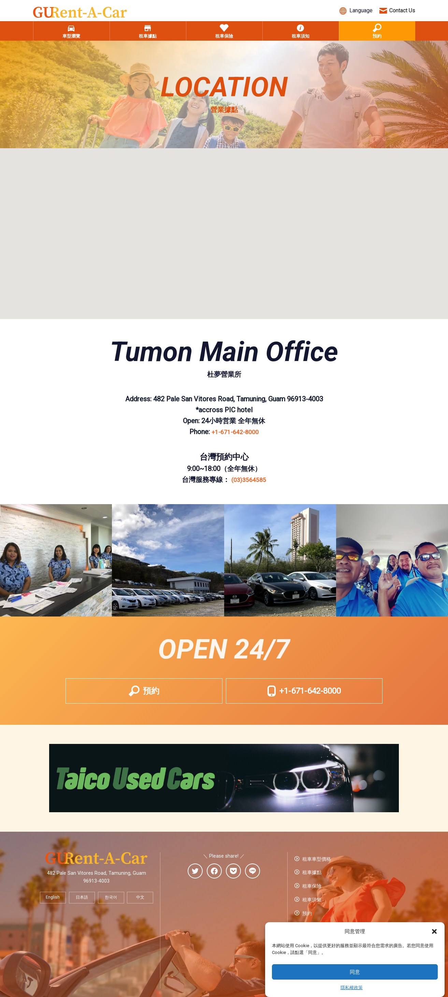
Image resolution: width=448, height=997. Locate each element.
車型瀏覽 (71, 35)
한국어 (111, 906)
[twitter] (195, 880)
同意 (355, 972)
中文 (140, 906)
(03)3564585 (249, 483)
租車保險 (224, 35)
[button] (434, 931)
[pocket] (233, 880)
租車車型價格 (316, 867)
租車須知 (301, 35)
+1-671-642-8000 (235, 435)
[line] (252, 880)
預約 (377, 35)
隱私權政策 (352, 987)
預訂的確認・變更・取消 (328, 917)
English (53, 906)
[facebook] (214, 880)
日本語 (82, 906)
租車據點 (148, 35)
